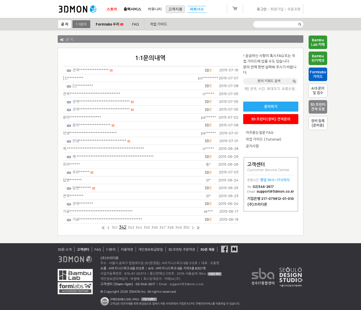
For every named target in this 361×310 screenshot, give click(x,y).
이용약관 (127, 249)
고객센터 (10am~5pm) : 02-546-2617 (127, 284)
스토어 (112, 9)
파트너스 (197, 9)
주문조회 (294, 9)
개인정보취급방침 (150, 249)
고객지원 (175, 9)
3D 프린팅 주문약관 (181, 249)
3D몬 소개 (65, 249)
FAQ (135, 24)
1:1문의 (81, 24)
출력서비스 (132, 9)
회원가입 (277, 9)
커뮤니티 (155, 9)
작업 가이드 (158, 24)
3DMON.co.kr (77, 9)
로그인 (261, 9)
